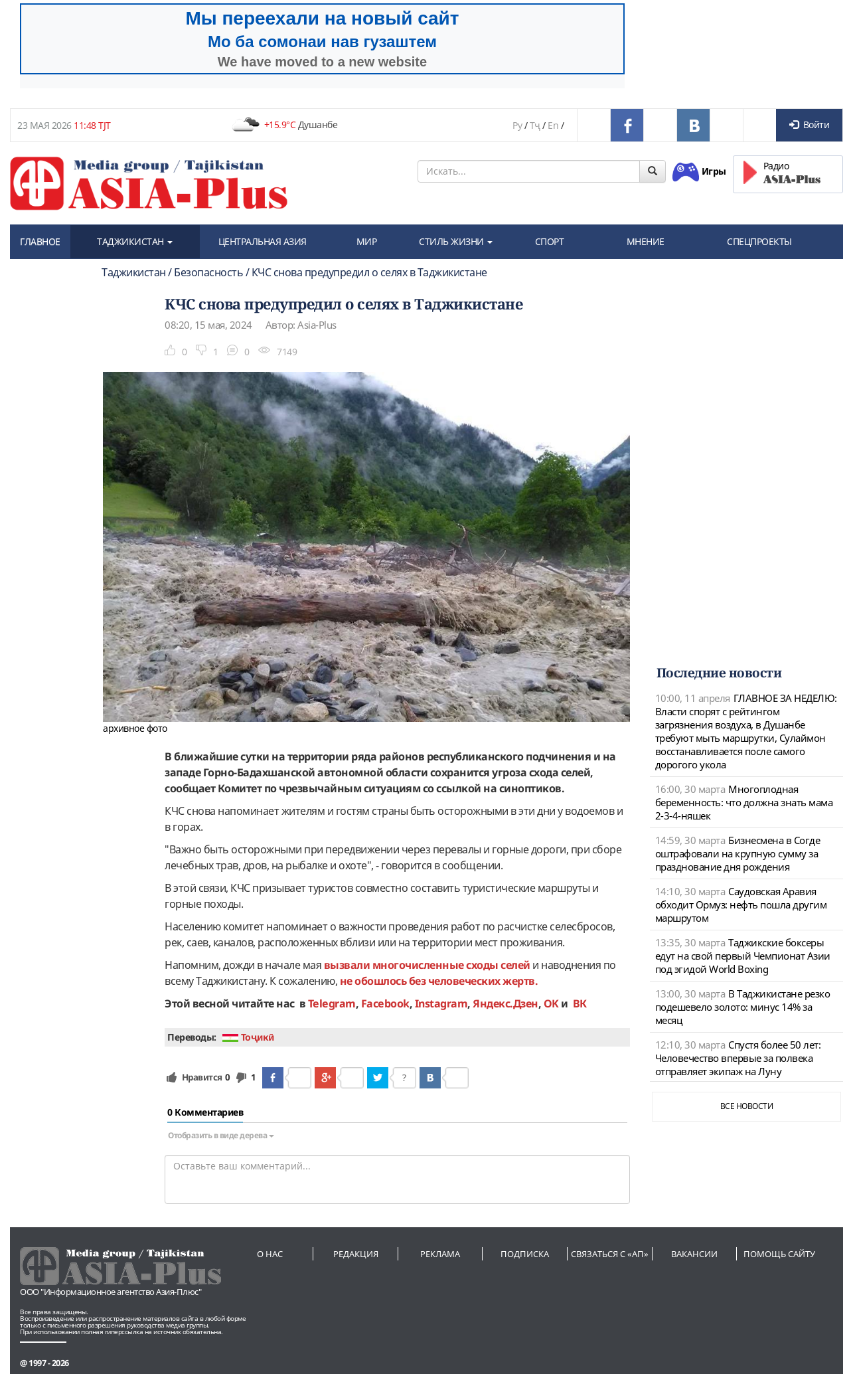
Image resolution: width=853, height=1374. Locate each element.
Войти (809, 124)
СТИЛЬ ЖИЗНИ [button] (456, 241)
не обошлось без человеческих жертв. (439, 981)
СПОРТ (549, 241)
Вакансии (694, 1254)
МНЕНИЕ (645, 241)
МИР (366, 241)
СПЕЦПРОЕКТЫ (759, 241)
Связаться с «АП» (610, 1254)
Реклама (440, 1254)
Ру (517, 125)
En (553, 125)
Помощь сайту (779, 1254)
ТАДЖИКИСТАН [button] (135, 241)
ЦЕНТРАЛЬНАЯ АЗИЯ (262, 241)
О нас (270, 1254)
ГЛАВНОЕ (40, 241)
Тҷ (535, 125)
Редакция (355, 1254)
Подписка (525, 1254)
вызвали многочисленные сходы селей (427, 965)
